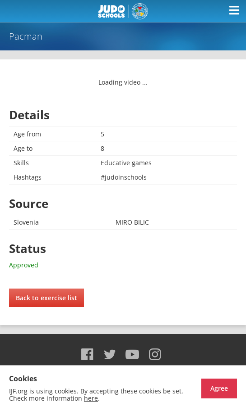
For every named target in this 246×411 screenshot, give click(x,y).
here (91, 398)
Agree (219, 388)
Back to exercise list (46, 298)
